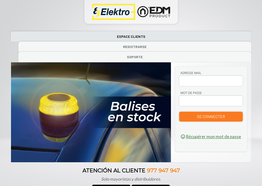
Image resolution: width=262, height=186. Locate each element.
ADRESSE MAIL (190, 52)
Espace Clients (46, 36)
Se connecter (211, 96)
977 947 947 (163, 150)
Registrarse (130, 36)
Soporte (215, 36)
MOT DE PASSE (191, 72)
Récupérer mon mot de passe (213, 116)
